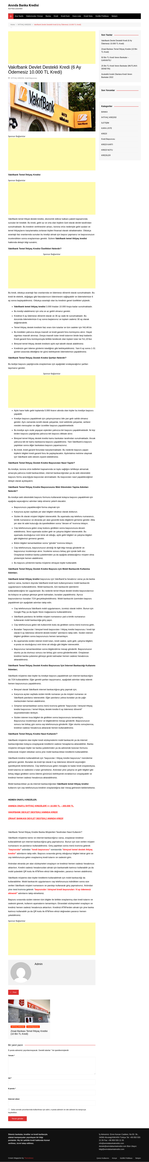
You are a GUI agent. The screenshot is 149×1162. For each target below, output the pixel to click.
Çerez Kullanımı (103, 1158)
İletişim (114, 16)
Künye (114, 1158)
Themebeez (28, 1158)
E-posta (12, 1089)
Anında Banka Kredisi (23, 5)
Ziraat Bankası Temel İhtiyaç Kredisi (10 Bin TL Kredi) (119, 50)
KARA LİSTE (106, 128)
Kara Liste (77, 16)
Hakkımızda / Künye (34, 16)
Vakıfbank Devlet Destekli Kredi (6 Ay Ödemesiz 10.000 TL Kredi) (116, 42)
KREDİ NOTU (107, 150)
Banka (48, 16)
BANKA (104, 112)
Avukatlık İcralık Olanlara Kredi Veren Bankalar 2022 (116, 75)
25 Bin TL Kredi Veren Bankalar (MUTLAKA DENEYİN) (119, 67)
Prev (14, 992)
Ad (10, 1078)
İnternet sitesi (14, 1099)
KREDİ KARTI (107, 145)
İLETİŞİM (105, 123)
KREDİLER (106, 155)
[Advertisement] (51, 47)
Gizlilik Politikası (102, 16)
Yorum (11, 1056)
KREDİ (104, 134)
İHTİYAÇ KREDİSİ (17, 78)
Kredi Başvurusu (31, 78)
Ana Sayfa (19, 16)
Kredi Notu (88, 16)
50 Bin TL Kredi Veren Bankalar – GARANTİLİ (115, 58)
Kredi (56, 16)
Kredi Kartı (65, 16)
